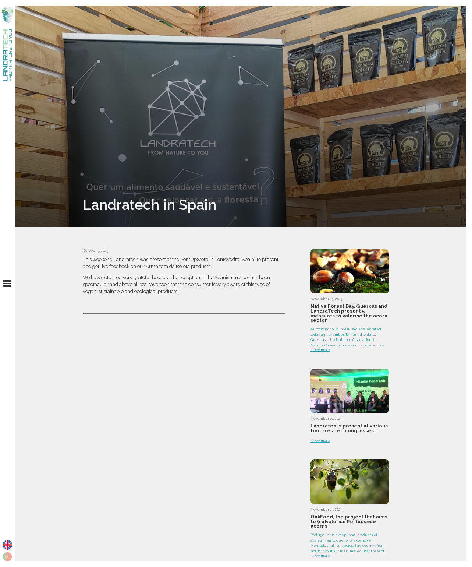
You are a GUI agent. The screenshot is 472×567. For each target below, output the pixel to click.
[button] (7, 283)
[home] (7, 43)
